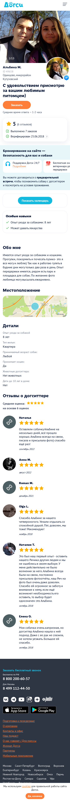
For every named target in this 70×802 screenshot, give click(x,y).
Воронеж (59, 765)
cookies (26, 786)
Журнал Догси (11, 746)
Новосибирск (35, 774)
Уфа (52, 778)
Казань (27, 770)
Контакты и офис (13, 731)
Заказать (17, 105)
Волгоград (44, 765)
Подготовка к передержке (19, 721)
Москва (7, 765)
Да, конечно (35, 796)
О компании (10, 726)
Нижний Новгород (13, 774)
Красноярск (41, 770)
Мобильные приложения (18, 755)
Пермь (60, 774)
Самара (29, 778)
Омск (50, 774)
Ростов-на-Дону (12, 778)
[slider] (35, 403)
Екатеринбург (11, 770)
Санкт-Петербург (25, 765)
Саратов (41, 778)
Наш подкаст (10, 736)
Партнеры (9, 750)
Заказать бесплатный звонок (22, 670)
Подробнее (19, 166)
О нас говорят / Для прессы (19, 741)
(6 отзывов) (24, 124)
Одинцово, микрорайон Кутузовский (17, 77)
